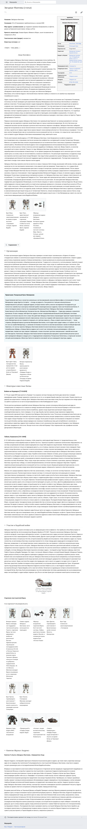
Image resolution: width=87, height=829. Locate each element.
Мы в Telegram (8, 826)
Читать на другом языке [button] (5, 12)
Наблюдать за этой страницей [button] (76, 12)
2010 (70, 72)
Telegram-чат (72, 79)
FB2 (74, 82)
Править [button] (81, 12)
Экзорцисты (72, 66)
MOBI (76, 82)
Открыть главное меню (6, 2)
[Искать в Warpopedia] (40, 2)
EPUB (70, 82)
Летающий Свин (73, 46)
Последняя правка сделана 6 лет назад (18, 817)
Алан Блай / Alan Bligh (75, 43)
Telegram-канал (73, 76)
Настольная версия (19, 826)
